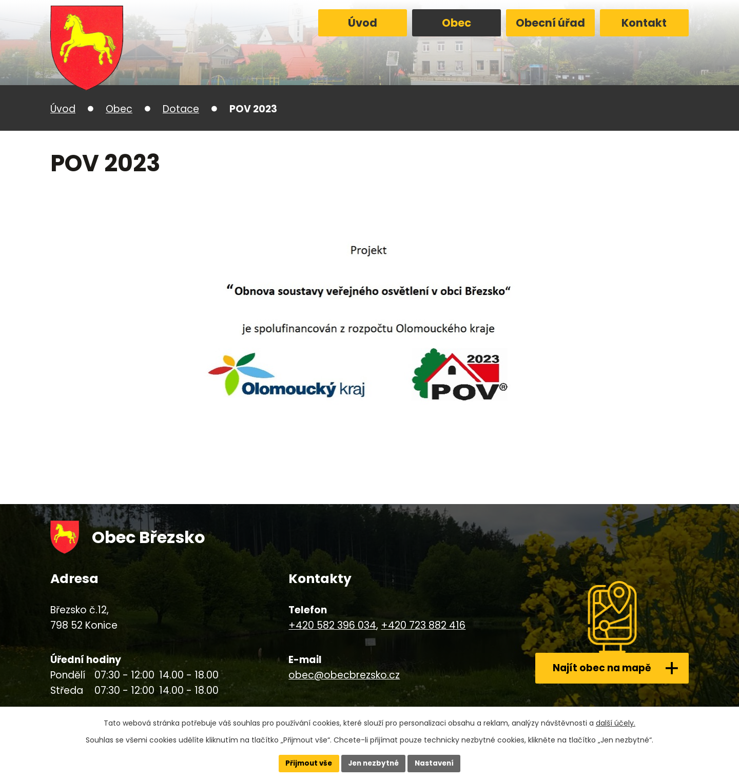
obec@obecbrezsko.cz (344, 675)
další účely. (615, 722)
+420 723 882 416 (423, 625)
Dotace (181, 109)
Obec (456, 22)
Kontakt (644, 22)
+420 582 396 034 (332, 625)
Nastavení (437, 763)
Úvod (362, 22)
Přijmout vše (305, 763)
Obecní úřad (550, 22)
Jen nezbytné (373, 763)
